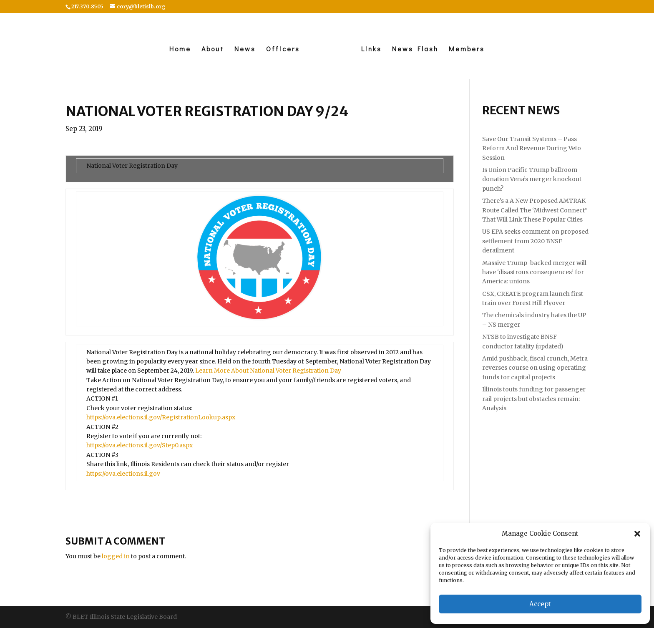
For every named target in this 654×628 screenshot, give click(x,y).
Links (371, 49)
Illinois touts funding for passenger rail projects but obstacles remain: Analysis (534, 399)
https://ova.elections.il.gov (123, 473)
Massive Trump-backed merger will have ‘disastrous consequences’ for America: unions (534, 272)
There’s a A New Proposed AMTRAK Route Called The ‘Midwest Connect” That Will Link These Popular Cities (535, 210)
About (212, 49)
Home (180, 49)
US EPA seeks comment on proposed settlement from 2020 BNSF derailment (535, 241)
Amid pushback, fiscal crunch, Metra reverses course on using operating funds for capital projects (535, 368)
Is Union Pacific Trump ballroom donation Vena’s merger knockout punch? (531, 179)
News (245, 49)
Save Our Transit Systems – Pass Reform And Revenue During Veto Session (531, 148)
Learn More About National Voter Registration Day (268, 370)
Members (467, 49)
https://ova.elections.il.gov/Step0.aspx (139, 445)
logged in (116, 556)
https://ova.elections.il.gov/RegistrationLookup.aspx (160, 417)
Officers (283, 49)
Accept (540, 604)
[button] (637, 534)
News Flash (415, 49)
